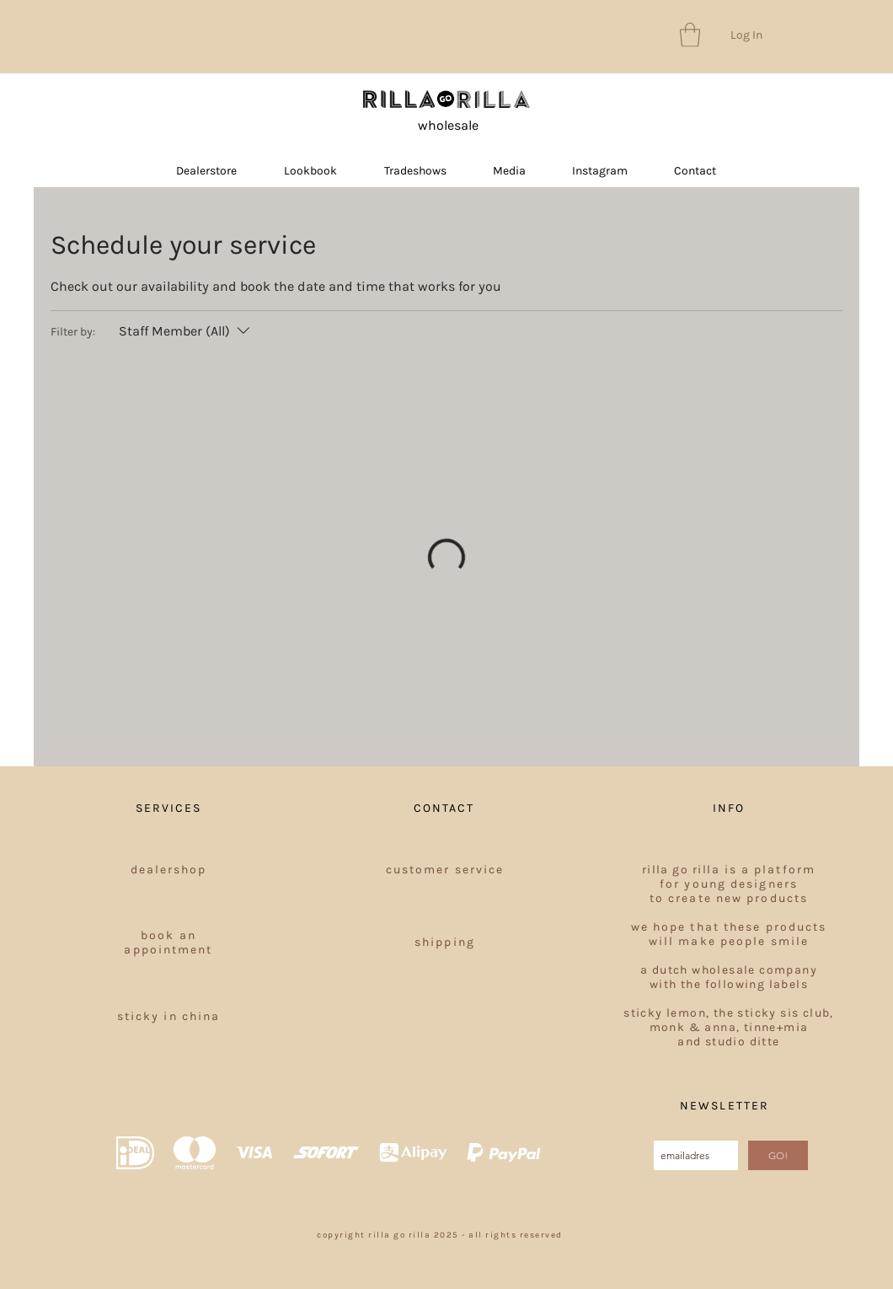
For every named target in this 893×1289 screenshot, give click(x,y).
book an (168, 935)
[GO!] (778, 1155)
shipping (444, 942)
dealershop (169, 869)
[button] (690, 35)
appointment (168, 950)
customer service (445, 869)
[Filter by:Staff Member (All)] (186, 331)
